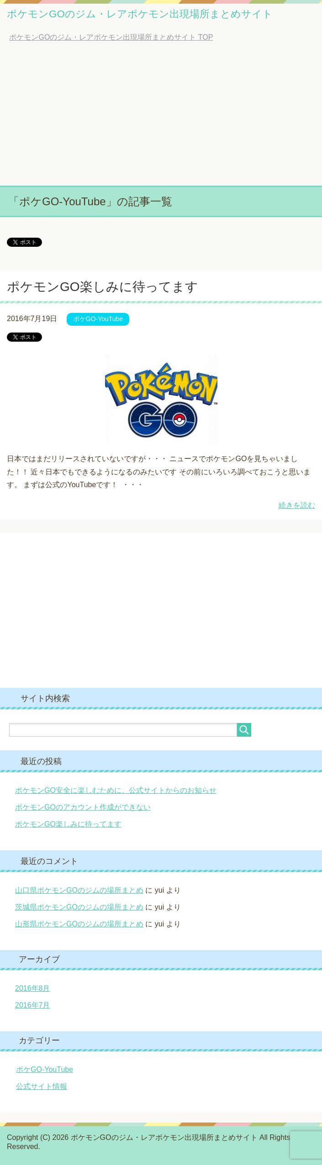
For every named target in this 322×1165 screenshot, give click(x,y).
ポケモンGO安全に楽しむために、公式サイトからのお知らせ (115, 790)
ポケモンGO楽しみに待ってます (102, 287)
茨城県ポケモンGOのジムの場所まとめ (79, 907)
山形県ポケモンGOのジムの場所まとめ (79, 924)
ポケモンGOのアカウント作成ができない (83, 807)
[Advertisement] (161, 117)
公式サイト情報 (41, 1086)
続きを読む (297, 505)
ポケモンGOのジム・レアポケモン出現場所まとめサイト (140, 14)
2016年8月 (32, 988)
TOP (111, 37)
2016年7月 (32, 1005)
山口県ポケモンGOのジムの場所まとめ (79, 890)
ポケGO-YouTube (98, 318)
